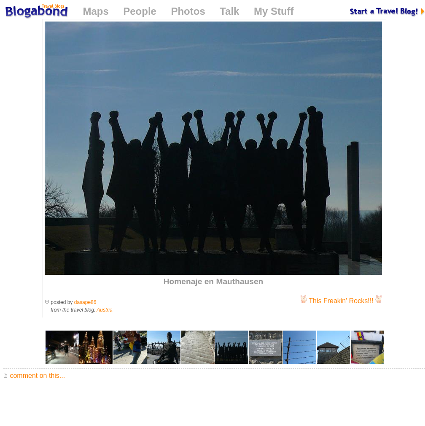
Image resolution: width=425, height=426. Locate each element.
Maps (95, 11)
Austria (104, 310)
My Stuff (274, 11)
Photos (188, 11)
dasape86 (85, 302)
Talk (229, 11)
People (139, 11)
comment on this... (34, 375)
